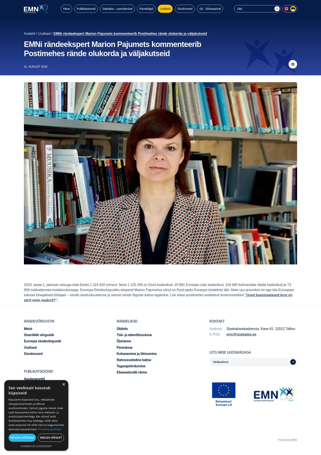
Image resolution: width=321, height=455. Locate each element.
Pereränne (125, 347)
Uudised (165, 8)
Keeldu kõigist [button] (51, 437)
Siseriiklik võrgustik (39, 335)
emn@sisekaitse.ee (241, 334)
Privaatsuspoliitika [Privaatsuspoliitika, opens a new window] (49, 429)
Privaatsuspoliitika (287, 439)
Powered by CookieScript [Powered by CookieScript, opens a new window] (36, 446)
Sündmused (184, 8)
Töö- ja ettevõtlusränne (134, 335)
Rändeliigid (146, 8)
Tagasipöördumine (131, 366)
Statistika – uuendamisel (117, 8)
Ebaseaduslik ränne (132, 372)
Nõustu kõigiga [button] (22, 437)
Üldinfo (122, 329)
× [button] (63, 384)
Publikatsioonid (86, 8)
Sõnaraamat (210, 9)
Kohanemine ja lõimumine (137, 354)
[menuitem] (286, 9)
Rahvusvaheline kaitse (134, 360)
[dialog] (36, 415)
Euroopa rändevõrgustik (42, 341)
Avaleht (29, 33)
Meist (66, 8)
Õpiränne (124, 341)
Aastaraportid (34, 379)
